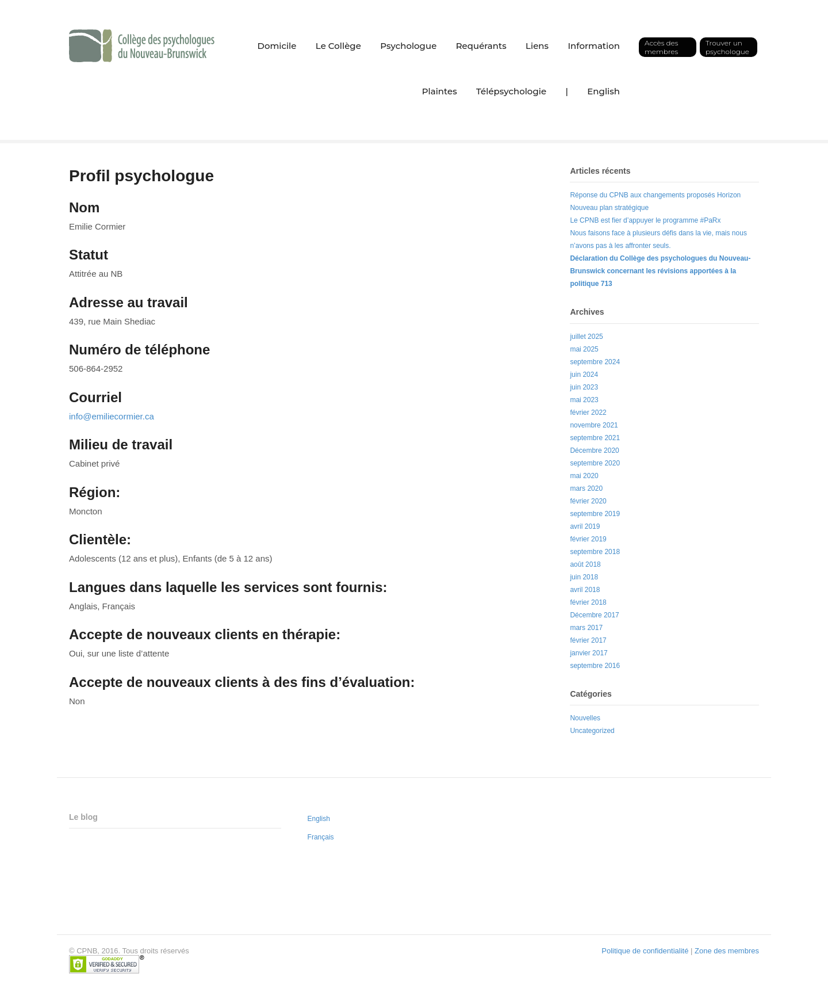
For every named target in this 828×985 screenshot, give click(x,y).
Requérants (481, 45)
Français (321, 837)
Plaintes (439, 91)
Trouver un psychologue (727, 47)
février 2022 (588, 412)
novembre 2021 (594, 425)
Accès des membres (661, 47)
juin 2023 (584, 387)
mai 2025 (584, 349)
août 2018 (585, 564)
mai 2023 (584, 400)
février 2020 (588, 501)
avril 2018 (585, 590)
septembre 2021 (595, 438)
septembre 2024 (595, 362)
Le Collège (338, 45)
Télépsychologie (511, 91)
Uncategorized (592, 731)
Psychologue (408, 45)
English (603, 91)
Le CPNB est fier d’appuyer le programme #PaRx (645, 220)
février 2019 (588, 539)
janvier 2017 (588, 653)
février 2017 (588, 640)
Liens (537, 45)
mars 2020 (586, 488)
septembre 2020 (595, 463)
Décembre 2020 (594, 450)
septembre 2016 (595, 666)
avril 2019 (585, 526)
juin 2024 (584, 375)
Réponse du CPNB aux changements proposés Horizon (655, 195)
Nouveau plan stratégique (609, 208)
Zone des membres (727, 950)
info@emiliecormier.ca (111, 416)
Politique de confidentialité (644, 950)
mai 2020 (584, 476)
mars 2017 (586, 628)
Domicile (277, 45)
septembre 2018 (595, 552)
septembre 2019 (595, 514)
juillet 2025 (586, 337)
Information (594, 45)
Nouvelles (585, 718)
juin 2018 (584, 577)
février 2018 (588, 602)
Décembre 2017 (594, 615)
